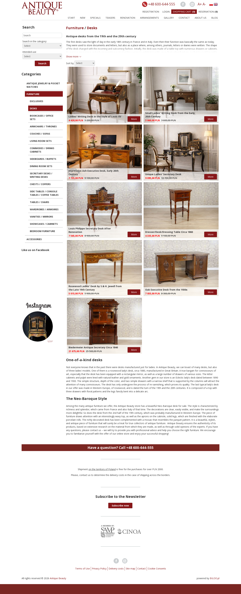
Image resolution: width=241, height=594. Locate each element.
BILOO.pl (214, 578)
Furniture (33, 94)
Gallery (169, 17)
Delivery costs (116, 568)
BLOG (214, 17)
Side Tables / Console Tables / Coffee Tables (44, 193)
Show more (72, 56)
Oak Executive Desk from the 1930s (166, 289)
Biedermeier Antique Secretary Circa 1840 (93, 347)
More (134, 119)
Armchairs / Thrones (43, 126)
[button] (42, 63)
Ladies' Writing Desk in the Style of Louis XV (95, 116)
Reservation (208, 11)
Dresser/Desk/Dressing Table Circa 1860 (169, 232)
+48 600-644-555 (161, 4)
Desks (33, 108)
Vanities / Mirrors (41, 216)
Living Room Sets (41, 140)
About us (200, 17)
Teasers (110, 17)
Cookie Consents (157, 568)
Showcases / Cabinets (44, 223)
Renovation (127, 17)
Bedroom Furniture (42, 231)
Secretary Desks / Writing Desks (41, 175)
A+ (200, 4)
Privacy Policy (99, 568)
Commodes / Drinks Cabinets (42, 150)
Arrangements (149, 17)
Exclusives (36, 101)
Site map (130, 568)
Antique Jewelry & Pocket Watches (43, 85)
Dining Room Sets (41, 166)
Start (71, 17)
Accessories (34, 239)
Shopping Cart (184, 11)
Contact (184, 17)
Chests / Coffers (40, 184)
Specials (95, 17)
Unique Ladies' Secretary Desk (163, 174)
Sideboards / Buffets (43, 158)
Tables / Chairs (39, 202)
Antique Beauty (58, 578)
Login (166, 11)
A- (204, 4)
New (82, 17)
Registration (150, 11)
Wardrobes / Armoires (44, 209)
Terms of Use (82, 568)
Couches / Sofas (40, 133)
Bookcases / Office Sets (41, 117)
